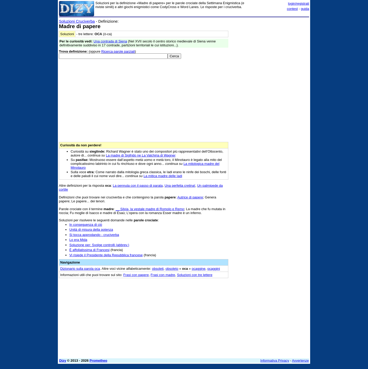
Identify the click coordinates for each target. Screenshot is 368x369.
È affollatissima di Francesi (89, 250)
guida (305, 9)
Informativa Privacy (274, 360)
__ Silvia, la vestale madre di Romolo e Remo (150, 209)
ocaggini (213, 269)
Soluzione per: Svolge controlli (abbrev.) (99, 245)
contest (292, 9)
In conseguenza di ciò (85, 225)
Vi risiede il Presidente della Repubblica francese (106, 255)
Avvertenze (300, 360)
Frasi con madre (163, 275)
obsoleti (158, 269)
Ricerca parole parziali (118, 51)
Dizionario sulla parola (80, 269)
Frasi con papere (136, 275)
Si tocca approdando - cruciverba (94, 235)
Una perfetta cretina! (179, 185)
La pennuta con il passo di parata (138, 185)
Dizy (62, 360)
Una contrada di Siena (110, 41)
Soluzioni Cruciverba (77, 21)
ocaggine (198, 269)
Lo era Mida (78, 240)
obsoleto (171, 269)
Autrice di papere (190, 197)
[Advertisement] (270, 97)
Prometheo (98, 360)
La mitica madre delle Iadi (163, 176)
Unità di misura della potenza (91, 230)
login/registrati (298, 3)
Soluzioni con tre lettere (194, 275)
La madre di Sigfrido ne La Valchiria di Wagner (140, 155)
